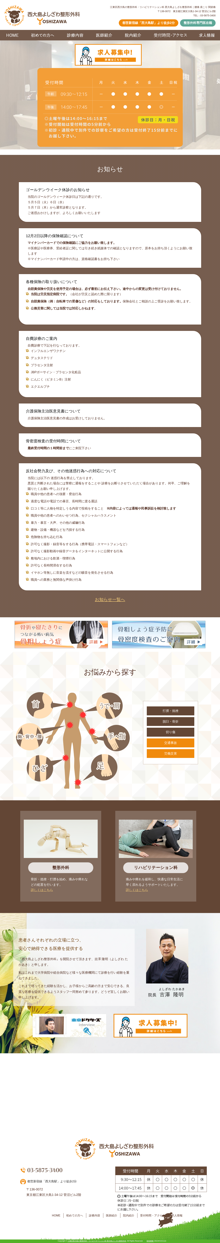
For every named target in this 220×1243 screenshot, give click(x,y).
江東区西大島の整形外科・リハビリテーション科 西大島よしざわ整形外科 (97, 1241)
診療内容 (94, 1215)
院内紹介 (128, 1215)
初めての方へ (74, 1215)
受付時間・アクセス (152, 1215)
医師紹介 (111, 1215)
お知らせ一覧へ (110, 599)
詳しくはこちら (42, 890)
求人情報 (177, 1215)
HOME (56, 1215)
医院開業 (150, 1241)
